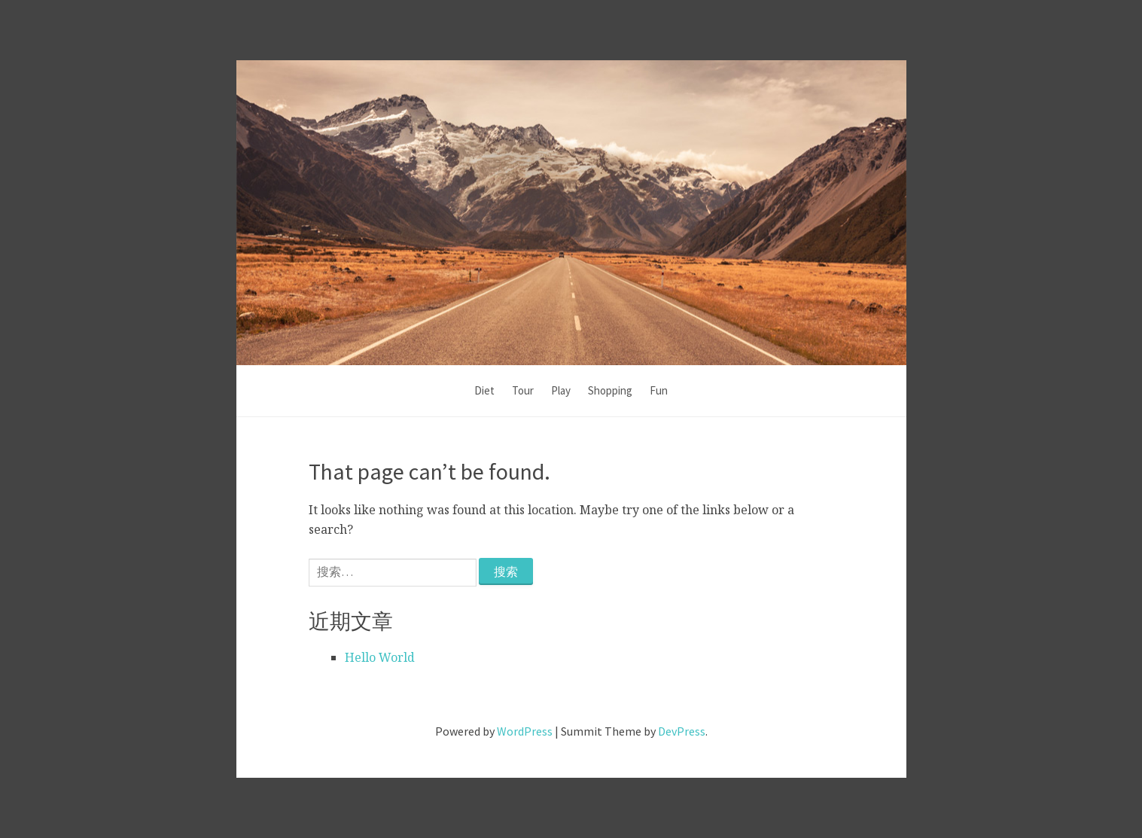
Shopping (610, 390)
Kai (571, 186)
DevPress (681, 731)
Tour (523, 390)
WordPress (525, 731)
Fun (659, 390)
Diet (484, 390)
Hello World (380, 657)
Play (561, 390)
